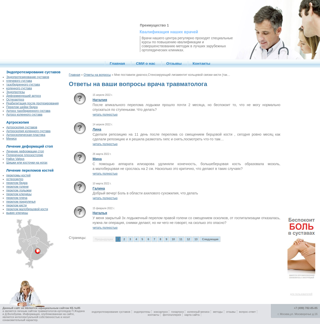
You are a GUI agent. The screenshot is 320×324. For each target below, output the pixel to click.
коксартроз (161, 311)
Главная (117, 63)
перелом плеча (16, 198)
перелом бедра (17, 183)
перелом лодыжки (19, 190)
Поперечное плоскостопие (24, 155)
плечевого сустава (19, 81)
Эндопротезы (15, 92)
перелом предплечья (21, 201)
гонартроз (177, 311)
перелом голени (17, 186)
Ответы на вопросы (97, 75)
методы (217, 311)
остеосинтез (14, 179)
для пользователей (301, 294)
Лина (97, 129)
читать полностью (105, 114)
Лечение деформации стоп (25, 151)
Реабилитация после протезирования (32, 103)
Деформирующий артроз (23, 96)
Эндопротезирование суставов (27, 77)
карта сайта (192, 314)
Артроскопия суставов (21, 127)
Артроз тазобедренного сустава (28, 111)
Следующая (210, 239)
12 (188, 239)
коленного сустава (19, 88)
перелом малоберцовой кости (27, 209)
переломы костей (18, 175)
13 (195, 239)
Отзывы (174, 63)
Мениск (11, 138)
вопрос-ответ (247, 311)
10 (173, 239)
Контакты (201, 63)
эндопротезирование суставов (111, 311)
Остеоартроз (15, 99)
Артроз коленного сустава (24, 114)
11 (180, 239)
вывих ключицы (17, 213)
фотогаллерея (172, 314)
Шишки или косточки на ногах (26, 162)
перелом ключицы (19, 194)
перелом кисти (16, 205)
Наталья (100, 213)
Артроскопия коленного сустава (28, 131)
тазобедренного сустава (23, 84)
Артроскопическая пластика (25, 135)
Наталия (100, 100)
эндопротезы (142, 311)
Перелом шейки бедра (22, 107)
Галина (99, 188)
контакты (153, 314)
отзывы (231, 311)
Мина (97, 159)
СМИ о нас (145, 63)
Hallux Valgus (15, 159)
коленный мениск (198, 311)
